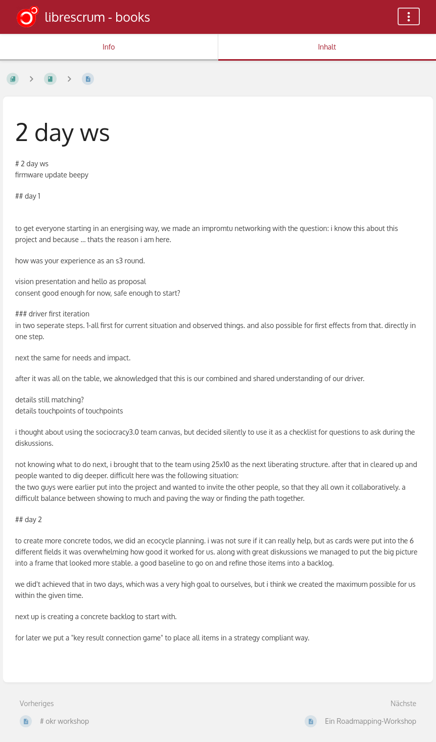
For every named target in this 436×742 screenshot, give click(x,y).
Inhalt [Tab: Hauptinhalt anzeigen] (327, 46)
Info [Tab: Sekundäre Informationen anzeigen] (109, 46)
